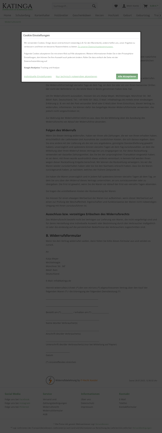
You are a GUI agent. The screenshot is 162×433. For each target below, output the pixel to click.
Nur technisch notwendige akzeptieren (76, 76)
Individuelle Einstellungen (38, 76)
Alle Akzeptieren (127, 76)
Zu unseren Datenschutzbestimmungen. (95, 46)
